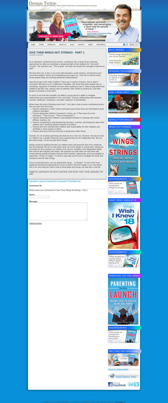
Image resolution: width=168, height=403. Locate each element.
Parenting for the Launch (124, 276)
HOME (56, 397)
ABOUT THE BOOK (64, 397)
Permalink (33, 181)
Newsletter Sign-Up (121, 120)
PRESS (112, 397)
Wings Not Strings (120, 127)
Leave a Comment (46, 181)
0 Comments (60, 181)
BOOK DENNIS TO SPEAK (95, 397)
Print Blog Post (74, 181)
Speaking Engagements (123, 71)
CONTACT (106, 397)
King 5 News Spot (119, 92)
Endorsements (118, 179)
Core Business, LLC (120, 401)
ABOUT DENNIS (74, 397)
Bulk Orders (116, 50)
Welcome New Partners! (123, 351)
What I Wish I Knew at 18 (122, 200)
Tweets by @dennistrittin (118, 369)
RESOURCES (83, 397)
